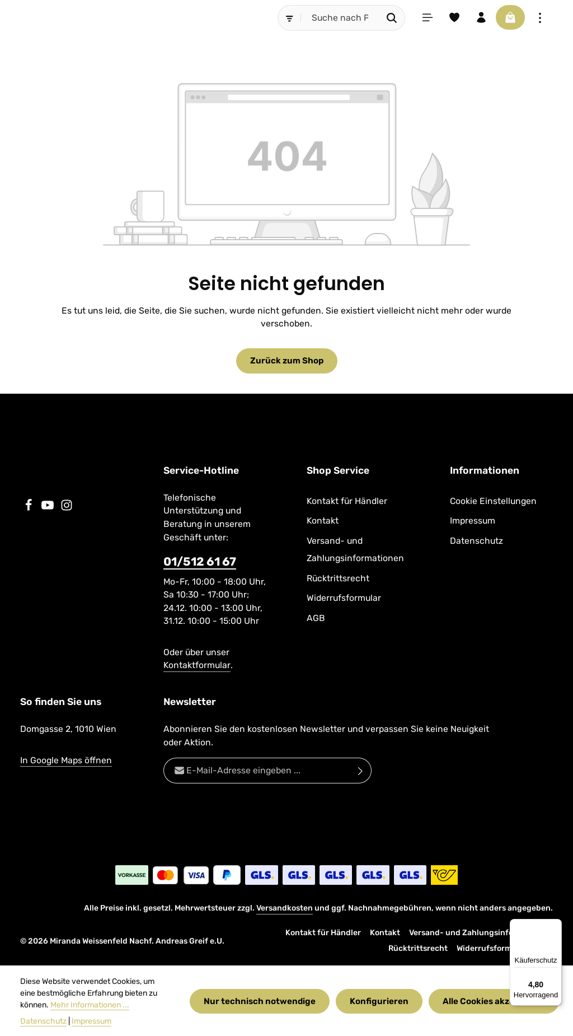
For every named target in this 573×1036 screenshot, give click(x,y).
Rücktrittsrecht (338, 578)
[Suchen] (385, 18)
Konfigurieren (379, 1001)
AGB (316, 618)
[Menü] (421, 18)
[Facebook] (29, 508)
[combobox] (333, 18)
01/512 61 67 (199, 562)
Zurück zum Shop (287, 361)
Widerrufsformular (344, 598)
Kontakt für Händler (347, 501)
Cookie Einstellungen (493, 501)
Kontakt (323, 521)
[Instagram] (66, 508)
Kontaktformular (197, 665)
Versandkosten (284, 908)
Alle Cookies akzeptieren (494, 1001)
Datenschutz (476, 540)
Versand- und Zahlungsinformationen (355, 549)
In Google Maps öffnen (66, 760)
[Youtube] (48, 508)
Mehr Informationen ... (89, 1005)
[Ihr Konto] (477, 18)
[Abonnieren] (361, 771)
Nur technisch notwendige (261, 1001)
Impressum (472, 521)
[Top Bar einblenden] (540, 18)
